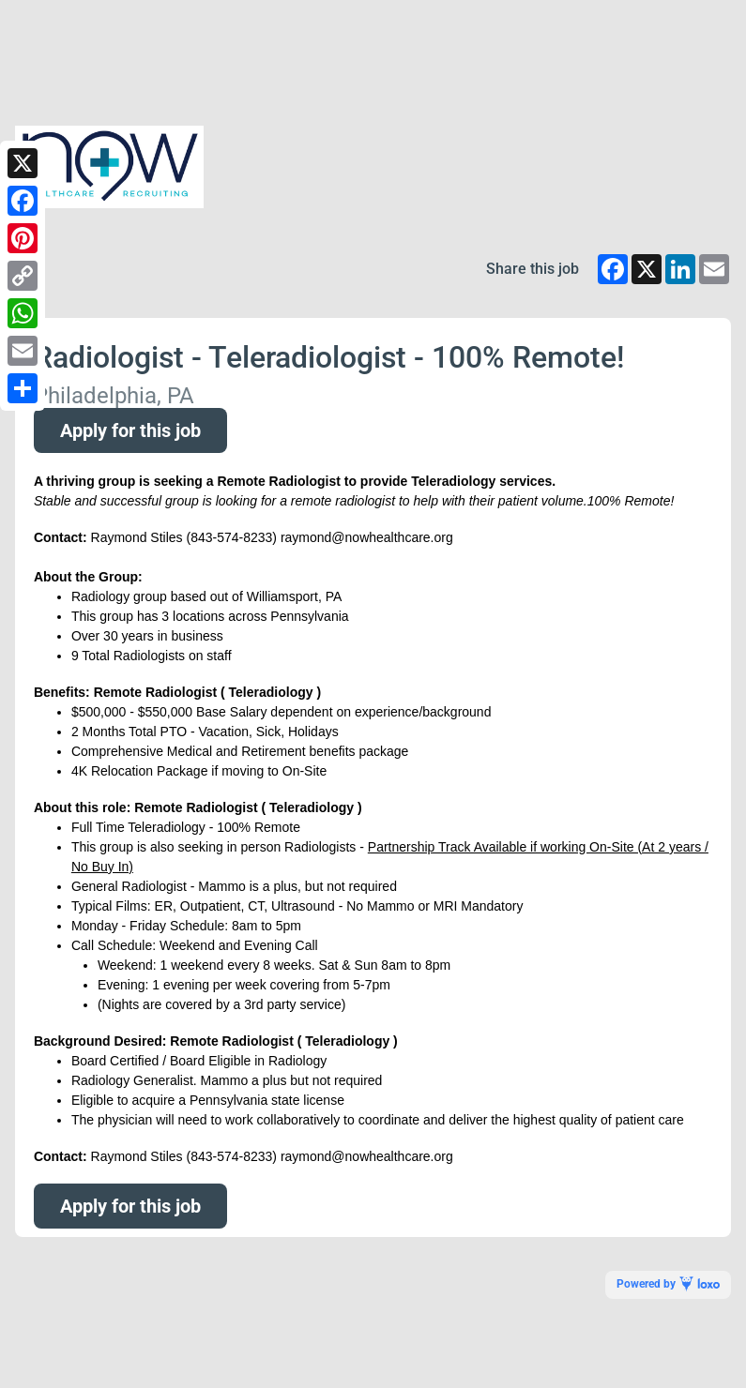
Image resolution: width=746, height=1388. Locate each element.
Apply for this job (130, 430)
